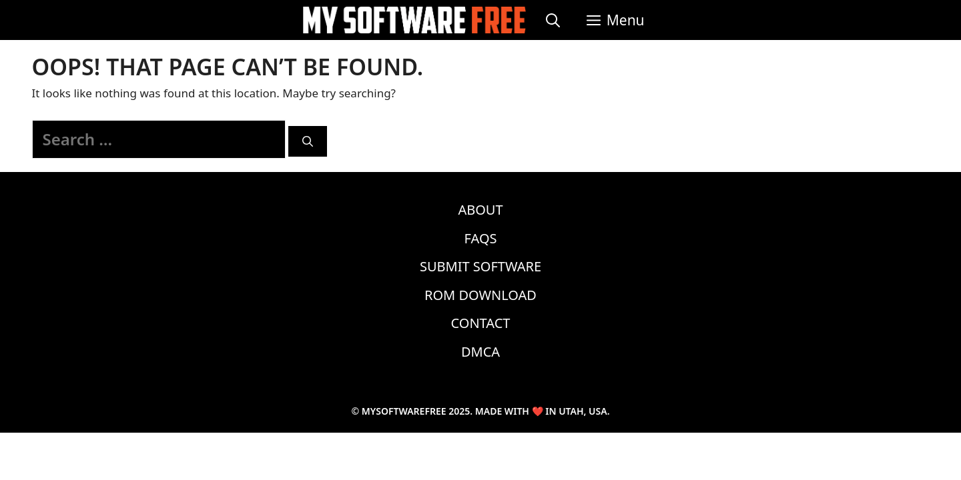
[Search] (307, 141)
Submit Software (480, 266)
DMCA (480, 352)
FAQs (480, 238)
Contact (481, 323)
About (480, 210)
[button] (615, 20)
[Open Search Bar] (553, 20)
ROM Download (480, 295)
